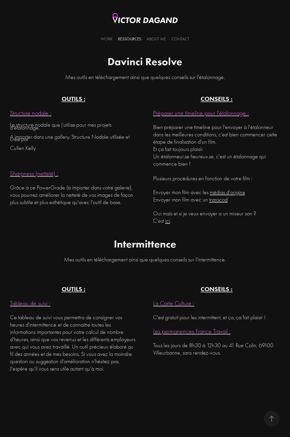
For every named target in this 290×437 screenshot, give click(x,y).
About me (156, 38)
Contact (180, 38)
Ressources (129, 38)
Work (106, 38)
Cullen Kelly (23, 148)
